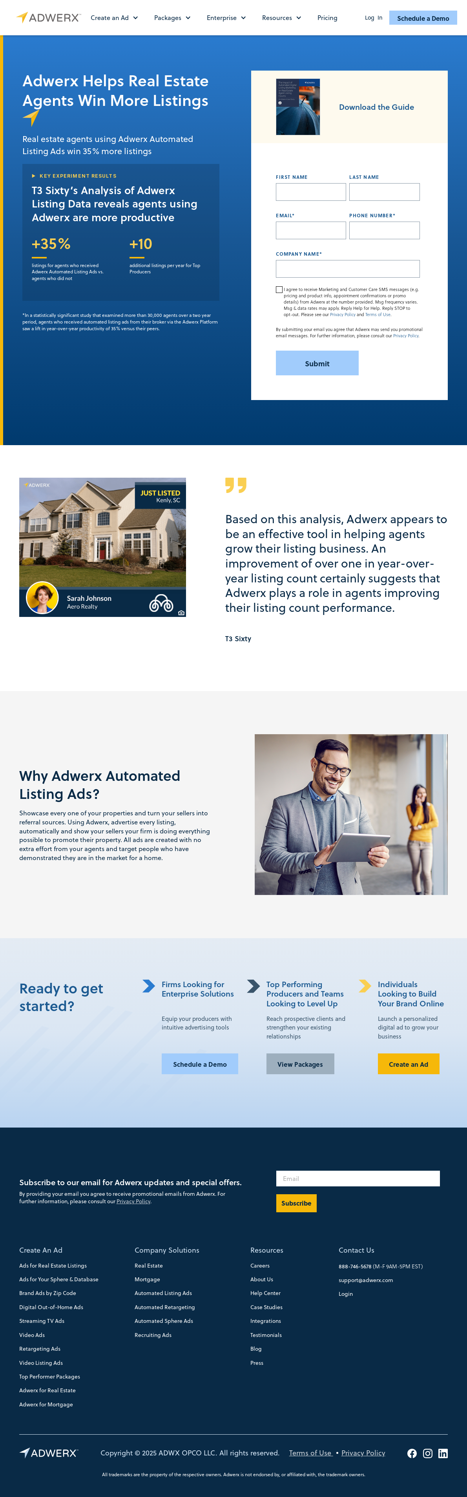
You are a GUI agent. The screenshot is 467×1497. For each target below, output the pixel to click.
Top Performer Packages (49, 1377)
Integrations (265, 1321)
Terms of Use (377, 314)
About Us (261, 1279)
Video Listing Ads (41, 1363)
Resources (266, 1250)
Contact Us (356, 1250)
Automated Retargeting (165, 1307)
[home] (50, 18)
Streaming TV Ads (41, 1321)
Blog (256, 1349)
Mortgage (147, 1279)
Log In (374, 18)
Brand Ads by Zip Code (47, 1293)
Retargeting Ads (39, 1349)
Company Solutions (167, 1250)
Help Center (265, 1293)
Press (256, 1363)
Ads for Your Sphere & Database (59, 1279)
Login (346, 1294)
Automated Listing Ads (163, 1293)
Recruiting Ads (153, 1335)
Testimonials (266, 1335)
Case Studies (266, 1307)
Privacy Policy (343, 314)
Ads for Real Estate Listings (53, 1266)
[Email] (358, 1178)
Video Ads (32, 1335)
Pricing (327, 17)
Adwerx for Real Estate (47, 1390)
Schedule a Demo (423, 18)
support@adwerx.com (366, 1280)
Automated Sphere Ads (164, 1321)
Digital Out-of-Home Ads (51, 1307)
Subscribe (296, 1203)
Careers (260, 1266)
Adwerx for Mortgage (46, 1404)
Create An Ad (40, 1250)
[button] (118, 17)
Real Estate (149, 1266)
